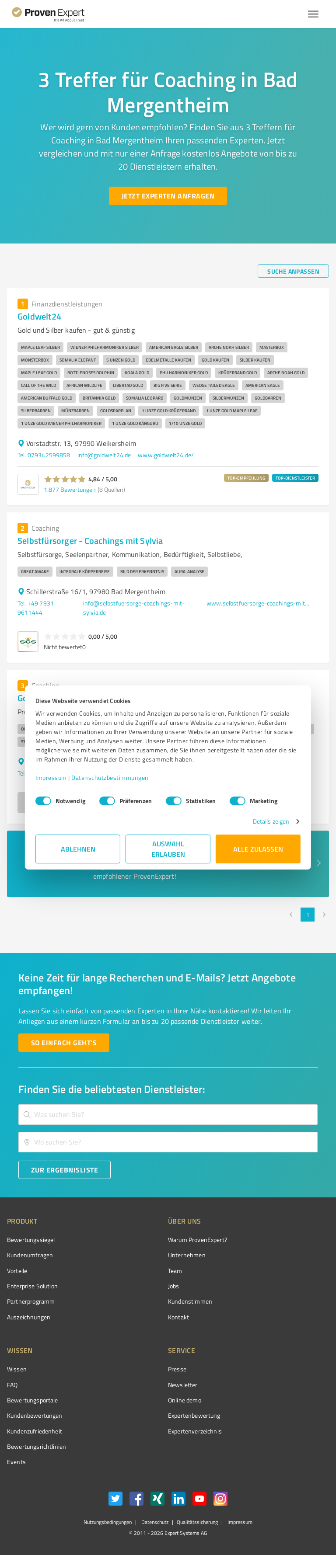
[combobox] (168, 1114)
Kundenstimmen (190, 1301)
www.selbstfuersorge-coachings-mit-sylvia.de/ (259, 603)
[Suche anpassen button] (293, 271)
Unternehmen (187, 1255)
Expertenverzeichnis (195, 1431)
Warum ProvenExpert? (197, 1239)
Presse (177, 1369)
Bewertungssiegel (31, 1239)
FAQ (12, 1385)
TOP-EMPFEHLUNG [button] (246, 478)
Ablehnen (78, 849)
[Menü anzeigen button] (313, 13)
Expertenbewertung (194, 1415)
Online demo (184, 1400)
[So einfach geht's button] (63, 1042)
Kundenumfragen (30, 1255)
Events (16, 1462)
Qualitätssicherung (197, 1522)
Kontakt (178, 1317)
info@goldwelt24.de (104, 455)
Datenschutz (154, 1522)
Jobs (173, 1286)
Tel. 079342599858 (44, 455)
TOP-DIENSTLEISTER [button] (295, 478)
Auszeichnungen (28, 1317)
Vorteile (17, 1270)
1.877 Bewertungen (70, 489)
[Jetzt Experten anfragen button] (168, 196)
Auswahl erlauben (168, 848)
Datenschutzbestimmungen (110, 777)
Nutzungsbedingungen (108, 1522)
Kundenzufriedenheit (34, 1431)
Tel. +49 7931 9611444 (36, 607)
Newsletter (183, 1385)
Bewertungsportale (32, 1400)
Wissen (17, 1369)
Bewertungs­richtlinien (36, 1446)
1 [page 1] (308, 915)
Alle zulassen (258, 849)
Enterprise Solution (32, 1286)
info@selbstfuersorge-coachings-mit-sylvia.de (134, 607)
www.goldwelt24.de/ (166, 455)
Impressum (51, 777)
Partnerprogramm (31, 1301)
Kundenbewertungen (35, 1415)
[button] (65, 479)
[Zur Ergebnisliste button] (64, 1170)
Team (175, 1270)
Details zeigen (271, 821)
